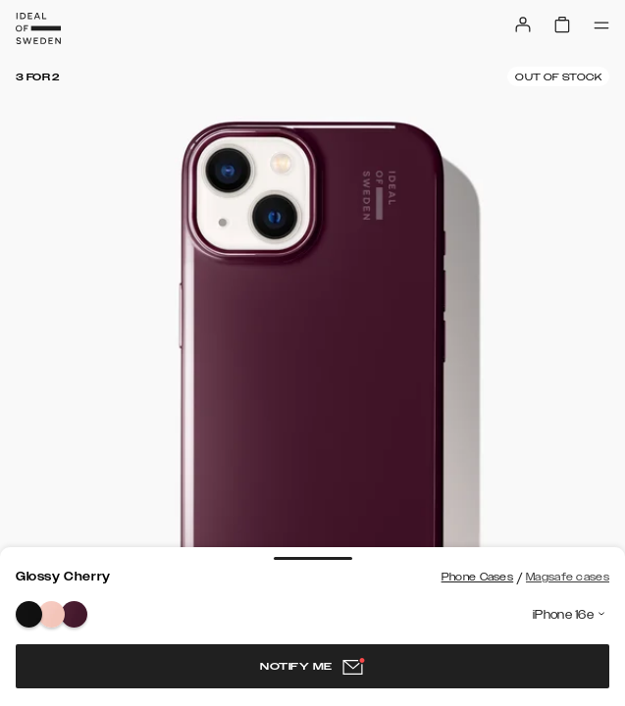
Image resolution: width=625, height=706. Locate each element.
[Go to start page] (38, 28)
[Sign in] (523, 24)
